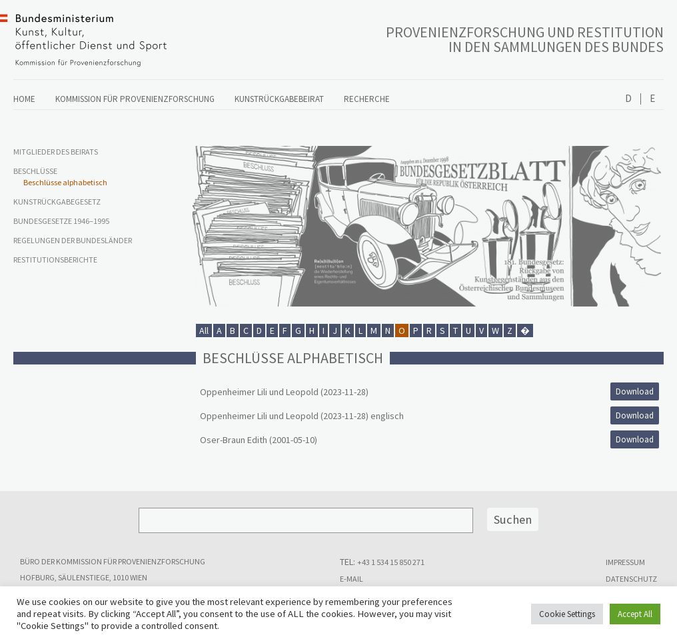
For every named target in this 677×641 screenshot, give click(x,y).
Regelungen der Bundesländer (72, 240)
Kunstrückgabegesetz (57, 202)
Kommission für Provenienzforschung (135, 99)
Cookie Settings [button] (567, 614)
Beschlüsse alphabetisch (65, 182)
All (204, 330)
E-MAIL (351, 579)
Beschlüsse (35, 171)
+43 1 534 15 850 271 (390, 562)
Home (24, 99)
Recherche (367, 99)
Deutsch (628, 99)
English (652, 99)
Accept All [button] (635, 614)
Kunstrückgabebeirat (289, 99)
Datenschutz (631, 579)
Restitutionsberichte (55, 260)
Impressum (625, 562)
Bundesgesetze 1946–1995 (61, 221)
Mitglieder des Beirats (55, 152)
